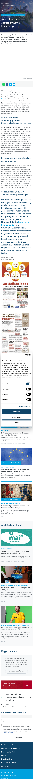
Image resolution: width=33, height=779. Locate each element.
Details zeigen (23, 406)
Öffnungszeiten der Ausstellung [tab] (14, 343)
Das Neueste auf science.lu (10, 716)
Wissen (3, 727)
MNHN (3, 533)
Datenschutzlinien (8, 757)
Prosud (22, 533)
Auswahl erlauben (16, 417)
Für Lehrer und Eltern (8, 734)
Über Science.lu (7, 744)
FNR (2, 451)
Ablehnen (16, 422)
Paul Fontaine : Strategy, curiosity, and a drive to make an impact (16, 600)
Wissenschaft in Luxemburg (10, 720)
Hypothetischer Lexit (8, 438)
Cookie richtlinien (8, 760)
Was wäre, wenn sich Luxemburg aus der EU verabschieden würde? (15, 442)
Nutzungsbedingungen (9, 754)
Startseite (4, 10)
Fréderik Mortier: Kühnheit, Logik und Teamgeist (15, 560)
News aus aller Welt (8, 724)
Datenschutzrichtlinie (8, 704)
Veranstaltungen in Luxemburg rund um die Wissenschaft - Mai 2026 (15, 524)
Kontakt (4, 751)
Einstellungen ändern (16, 642)
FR (27, 4)
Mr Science (5, 738)
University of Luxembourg (13, 533)
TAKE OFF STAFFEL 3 (14, 557)
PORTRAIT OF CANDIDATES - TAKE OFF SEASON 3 (15, 597)
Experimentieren (7, 731)
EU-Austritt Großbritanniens (10, 475)
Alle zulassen (16, 411)
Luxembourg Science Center (14, 29)
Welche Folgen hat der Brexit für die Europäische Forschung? (15, 478)
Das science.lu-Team (8, 747)
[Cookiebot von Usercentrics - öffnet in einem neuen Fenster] (23, 355)
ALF (5, 573)
